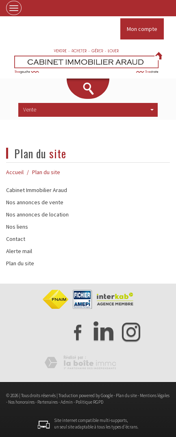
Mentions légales (154, 395)
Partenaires (47, 402)
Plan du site (20, 263)
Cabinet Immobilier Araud (36, 190)
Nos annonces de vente (34, 202)
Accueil (15, 172)
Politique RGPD (89, 402)
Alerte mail (19, 251)
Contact (15, 239)
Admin (67, 402)
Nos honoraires (21, 402)
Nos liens (17, 226)
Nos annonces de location (37, 214)
